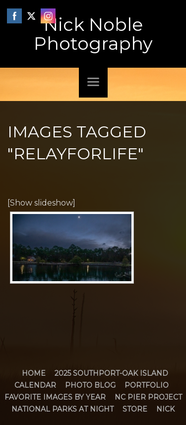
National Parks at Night (62, 409)
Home (34, 373)
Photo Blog (90, 385)
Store (135, 409)
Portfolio (146, 385)
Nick (165, 409)
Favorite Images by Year (55, 397)
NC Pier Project (148, 397)
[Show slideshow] (41, 203)
